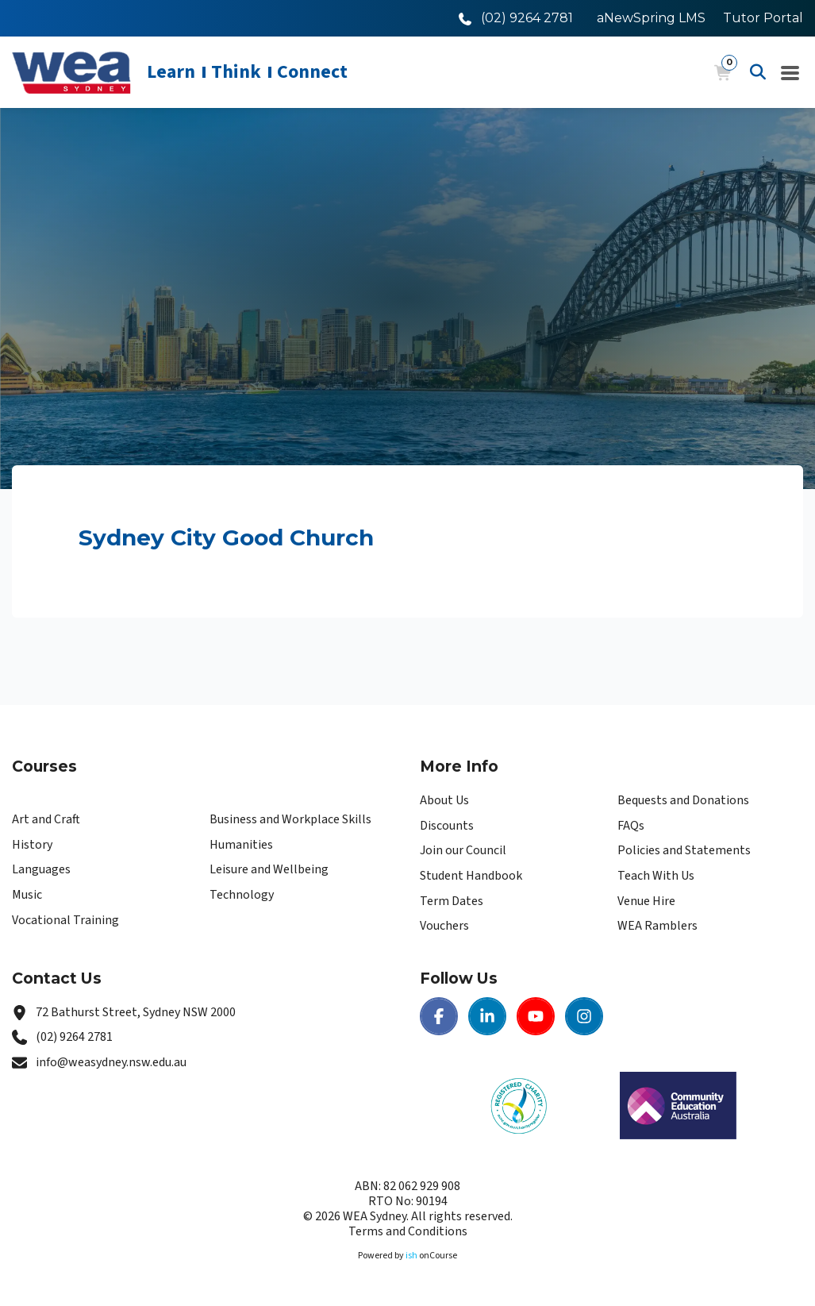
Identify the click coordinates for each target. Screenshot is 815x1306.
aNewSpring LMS (651, 17)
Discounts (447, 825)
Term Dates (451, 901)
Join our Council (463, 850)
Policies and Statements (684, 850)
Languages (41, 869)
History (32, 844)
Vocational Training (65, 920)
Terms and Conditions (407, 1231)
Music (27, 894)
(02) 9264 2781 (74, 1037)
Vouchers (444, 925)
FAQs (630, 825)
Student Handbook (471, 875)
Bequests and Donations (683, 800)
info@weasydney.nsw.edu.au (111, 1062)
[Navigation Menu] (790, 72)
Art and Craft (46, 819)
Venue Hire (646, 901)
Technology (242, 894)
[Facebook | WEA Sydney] (439, 1016)
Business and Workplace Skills (290, 819)
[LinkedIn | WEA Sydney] (487, 1016)
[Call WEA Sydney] (516, 17)
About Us (444, 800)
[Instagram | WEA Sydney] (584, 1016)
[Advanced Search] (758, 72)
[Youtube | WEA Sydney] (536, 1016)
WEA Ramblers (657, 925)
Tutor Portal (763, 17)
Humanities (241, 844)
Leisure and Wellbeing (269, 869)
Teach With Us (655, 875)
